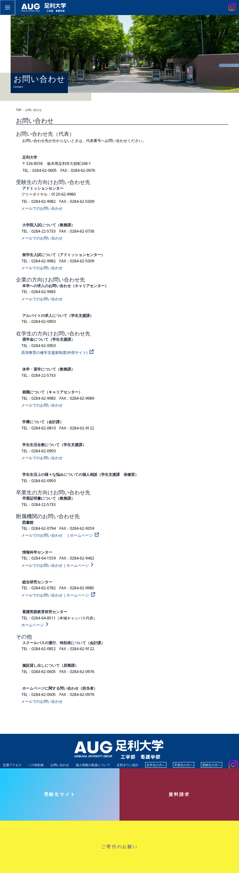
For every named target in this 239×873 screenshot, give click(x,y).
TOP (18, 110)
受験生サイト (60, 794)
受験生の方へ (211, 765)
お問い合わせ (59, 765)
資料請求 (179, 794)
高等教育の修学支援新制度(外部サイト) (54, 352)
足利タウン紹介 (128, 765)
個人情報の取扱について (93, 765)
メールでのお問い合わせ (42, 208)
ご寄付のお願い (119, 846)
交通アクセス (12, 765)
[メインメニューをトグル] (7, 7)
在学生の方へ (155, 765)
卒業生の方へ (183, 765)
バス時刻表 (36, 765)
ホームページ (81, 535)
